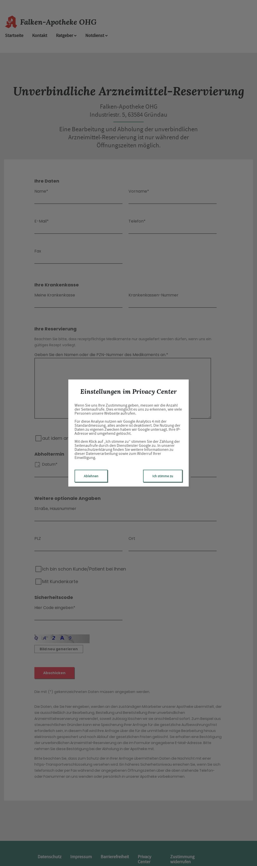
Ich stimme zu (162, 476)
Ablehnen (91, 476)
